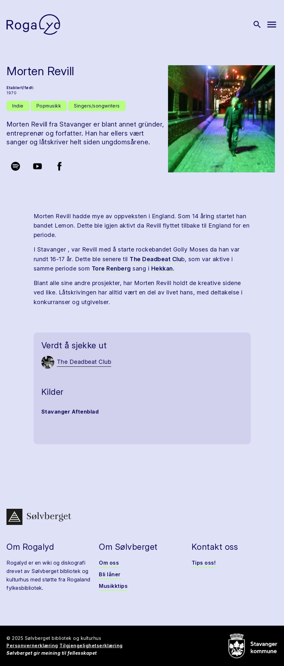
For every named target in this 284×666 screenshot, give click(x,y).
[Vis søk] (257, 24)
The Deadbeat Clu (155, 259)
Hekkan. (163, 268)
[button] (221, 118)
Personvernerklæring (32, 645)
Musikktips (113, 586)
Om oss (109, 562)
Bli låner (110, 574)
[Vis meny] (272, 24)
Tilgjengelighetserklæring (91, 645)
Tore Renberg (111, 268)
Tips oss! (204, 562)
